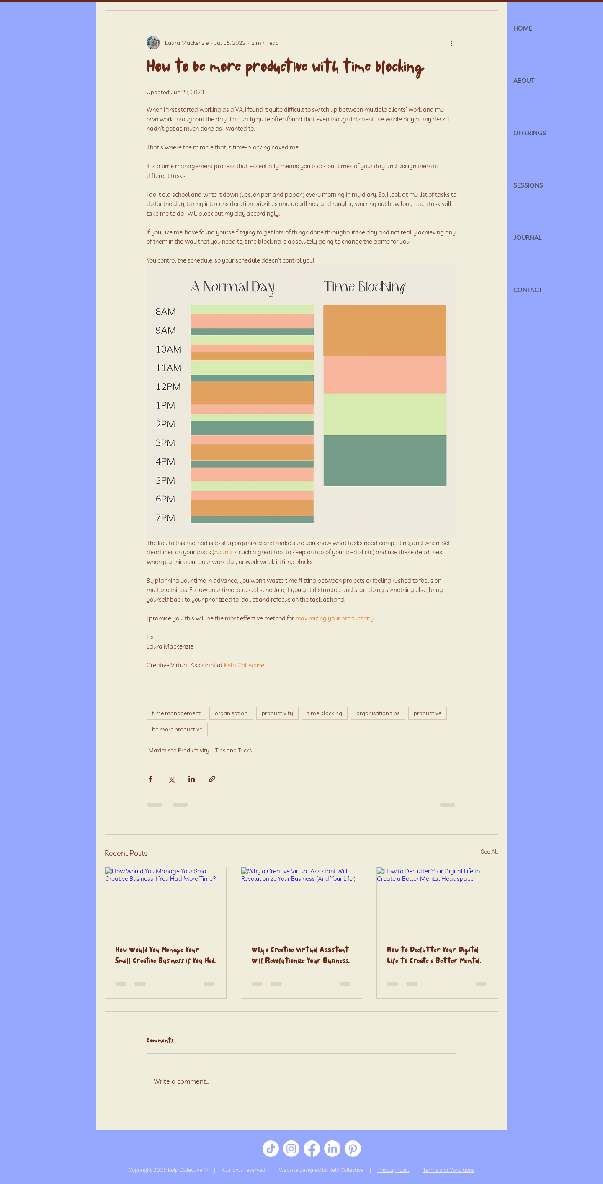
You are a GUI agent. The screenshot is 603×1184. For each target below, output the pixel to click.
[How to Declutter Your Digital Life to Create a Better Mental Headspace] (437, 901)
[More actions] (451, 43)
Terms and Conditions (448, 1169)
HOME (522, 28)
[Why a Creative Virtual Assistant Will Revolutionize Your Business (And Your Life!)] (301, 901)
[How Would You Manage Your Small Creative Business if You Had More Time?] (165, 901)
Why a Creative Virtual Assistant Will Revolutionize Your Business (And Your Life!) (300, 956)
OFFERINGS (529, 133)
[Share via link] (212, 779)
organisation (231, 713)
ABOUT (523, 81)
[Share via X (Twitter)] (171, 779)
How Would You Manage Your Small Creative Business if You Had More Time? (164, 956)
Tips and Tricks (233, 750)
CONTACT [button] (527, 290)
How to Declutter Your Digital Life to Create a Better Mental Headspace (433, 956)
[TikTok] (271, 1148)
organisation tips (377, 713)
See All (489, 851)
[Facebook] (312, 1148)
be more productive (177, 729)
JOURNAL (527, 238)
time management (176, 713)
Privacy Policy (393, 1169)
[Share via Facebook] (151, 779)
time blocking (324, 713)
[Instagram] (291, 1148)
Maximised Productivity (178, 750)
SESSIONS (528, 185)
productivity (277, 713)
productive (427, 713)
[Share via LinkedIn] (192, 779)
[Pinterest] (353, 1148)
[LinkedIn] (332, 1148)
